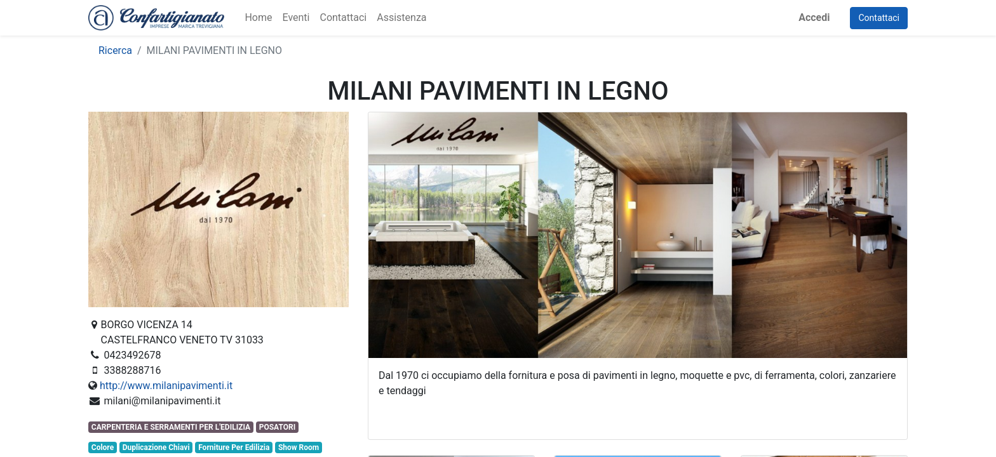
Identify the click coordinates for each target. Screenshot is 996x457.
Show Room (298, 447)
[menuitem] (258, 17)
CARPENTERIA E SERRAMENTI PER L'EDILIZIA (170, 427)
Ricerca (115, 50)
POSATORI (277, 427)
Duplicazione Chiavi (156, 447)
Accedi (814, 17)
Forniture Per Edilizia (233, 447)
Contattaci (878, 18)
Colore (102, 447)
